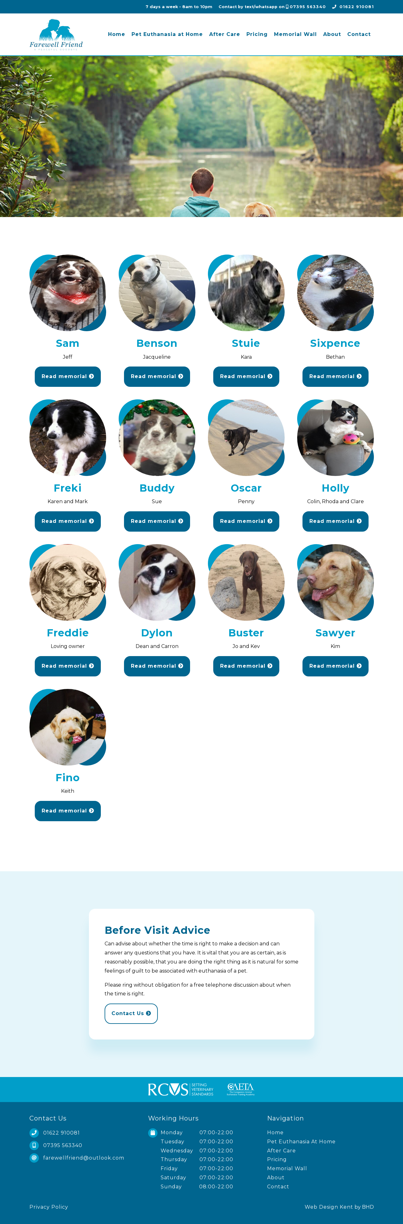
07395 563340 (308, 6)
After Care (224, 34)
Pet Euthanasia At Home (301, 1142)
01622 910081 (356, 6)
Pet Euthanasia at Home (167, 34)
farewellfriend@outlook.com (83, 1158)
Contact (359, 34)
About (332, 34)
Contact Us (131, 1013)
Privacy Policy (48, 1207)
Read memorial (68, 376)
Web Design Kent (329, 1207)
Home (116, 34)
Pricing (257, 34)
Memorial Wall (295, 34)
